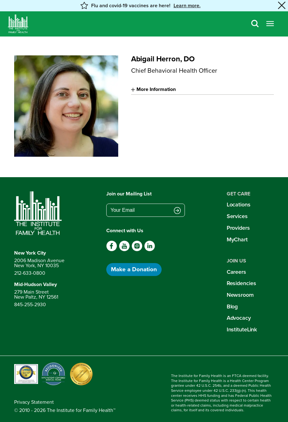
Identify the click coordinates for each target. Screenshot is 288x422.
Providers (238, 228)
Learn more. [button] (187, 5)
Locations (239, 204)
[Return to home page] (39, 213)
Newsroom (240, 295)
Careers (236, 272)
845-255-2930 (30, 304)
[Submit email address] (177, 211)
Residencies (241, 283)
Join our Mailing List (129, 193)
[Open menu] (270, 24)
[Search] (255, 24)
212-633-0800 (29, 272)
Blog (232, 306)
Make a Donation (134, 269)
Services (237, 216)
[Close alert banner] (281, 5)
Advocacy (239, 318)
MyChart (237, 239)
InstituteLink (242, 329)
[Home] (18, 24)
